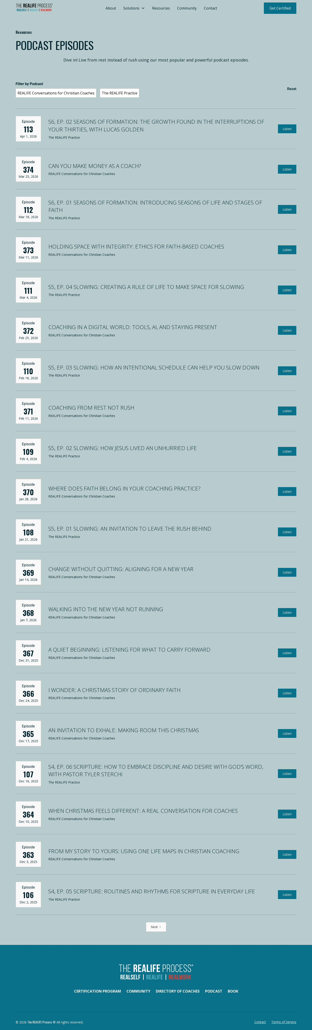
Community (187, 8)
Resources (161, 8)
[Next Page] (156, 927)
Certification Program (97, 991)
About (111, 8)
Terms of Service (283, 1022)
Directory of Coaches (178, 991)
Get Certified (280, 8)
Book (233, 991)
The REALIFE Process (39, 1022)
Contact (210, 8)
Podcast (213, 991)
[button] (134, 8)
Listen (287, 129)
